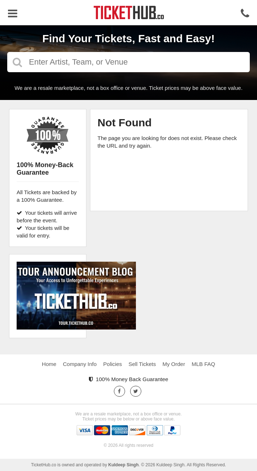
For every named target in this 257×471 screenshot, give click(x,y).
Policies (112, 364)
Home (49, 364)
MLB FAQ (203, 364)
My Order (173, 364)
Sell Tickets (142, 364)
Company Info (80, 364)
